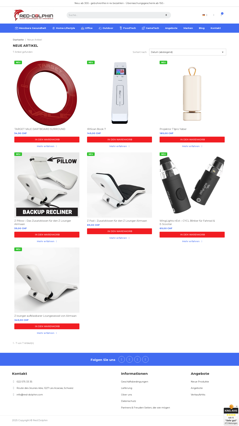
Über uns (126, 394)
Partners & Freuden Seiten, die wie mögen (145, 407)
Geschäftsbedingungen (134, 381)
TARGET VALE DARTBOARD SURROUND (39, 129)
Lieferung (126, 388)
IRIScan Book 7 (96, 129)
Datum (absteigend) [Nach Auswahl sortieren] (188, 52)
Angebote (197, 388)
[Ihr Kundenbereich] (213, 15)
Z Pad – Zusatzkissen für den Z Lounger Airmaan (117, 220)
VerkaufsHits (198, 394)
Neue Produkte (200, 381)
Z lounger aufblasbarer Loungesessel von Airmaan (45, 315)
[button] (46, 139)
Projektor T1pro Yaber (173, 129)
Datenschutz (128, 401)
